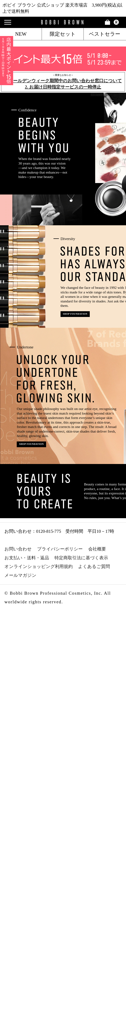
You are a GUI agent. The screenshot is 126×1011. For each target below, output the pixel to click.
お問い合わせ (18, 549)
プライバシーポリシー (60, 549)
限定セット (63, 34)
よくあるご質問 (94, 566)
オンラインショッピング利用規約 (38, 566)
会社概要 (97, 549)
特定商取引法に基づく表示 (81, 557)
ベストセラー (104, 34)
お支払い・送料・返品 (26, 557)
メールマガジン (20, 575)
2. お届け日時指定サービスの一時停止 (63, 86)
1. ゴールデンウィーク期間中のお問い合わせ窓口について (63, 80)
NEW (21, 34)
